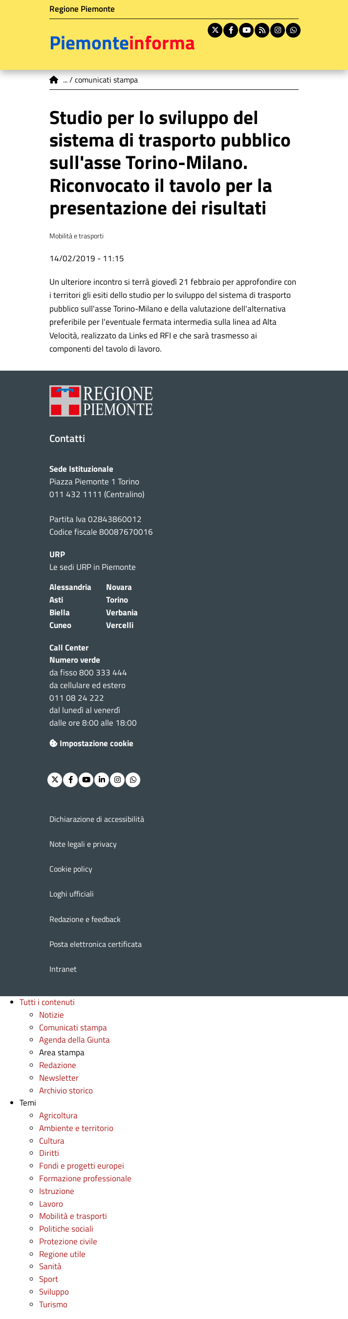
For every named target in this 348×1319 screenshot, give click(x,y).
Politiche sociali (66, 1228)
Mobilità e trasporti (73, 1216)
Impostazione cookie (91, 743)
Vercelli (119, 625)
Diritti (49, 1153)
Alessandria (70, 587)
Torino (117, 599)
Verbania (122, 612)
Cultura (52, 1140)
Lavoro (51, 1203)
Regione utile (62, 1254)
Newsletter (59, 1077)
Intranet (63, 969)
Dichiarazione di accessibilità (96, 819)
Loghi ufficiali (71, 894)
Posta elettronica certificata (95, 944)
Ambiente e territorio (76, 1128)
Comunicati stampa (73, 1027)
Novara (119, 587)
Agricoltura (58, 1115)
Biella (59, 612)
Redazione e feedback (85, 919)
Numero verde (74, 659)
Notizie (51, 1014)
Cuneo (60, 625)
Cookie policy (70, 869)
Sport (48, 1279)
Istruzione (56, 1191)
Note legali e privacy (83, 844)
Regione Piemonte (82, 8)
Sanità (50, 1266)
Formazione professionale (85, 1178)
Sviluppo (54, 1291)
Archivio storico (66, 1090)
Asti (56, 599)
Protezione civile (68, 1241)
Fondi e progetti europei (81, 1165)
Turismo (53, 1304)
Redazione (57, 1065)
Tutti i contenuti (47, 1002)
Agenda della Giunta (74, 1039)
